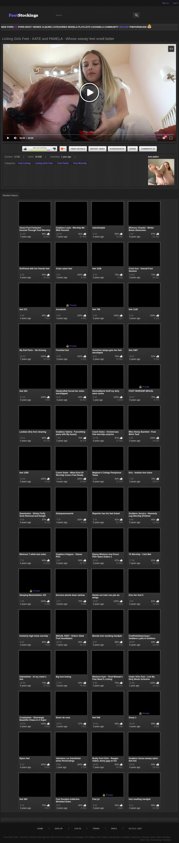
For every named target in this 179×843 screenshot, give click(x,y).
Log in (175, 3)
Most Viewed (33, 27)
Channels (97, 27)
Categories (59, 27)
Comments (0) (148, 149)
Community (111, 27)
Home (40, 828)
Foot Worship (80, 163)
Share (132, 149)
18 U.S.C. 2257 (135, 828)
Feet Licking (24, 163)
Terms (96, 828)
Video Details (78, 149)
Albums (47, 27)
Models (73, 27)
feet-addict (153, 157)
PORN (19, 27)
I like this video (25, 148)
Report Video (97, 149)
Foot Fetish (63, 163)
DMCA (114, 828)
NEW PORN (7, 27)
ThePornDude (138, 27)
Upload (124, 27)
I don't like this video (54, 148)
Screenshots (117, 149)
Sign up (165, 3)
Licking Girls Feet (44, 163)
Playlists (84, 27)
